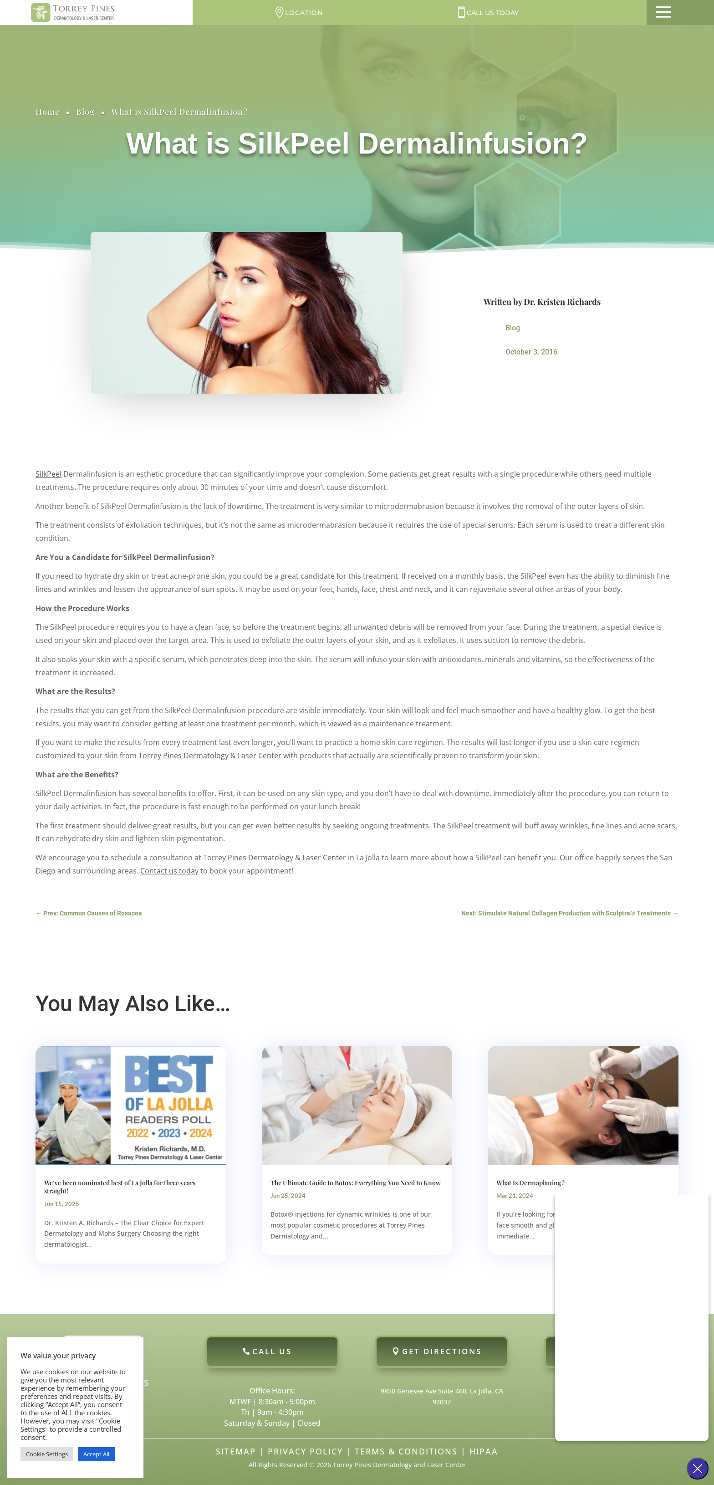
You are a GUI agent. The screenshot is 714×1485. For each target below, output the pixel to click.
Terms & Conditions (406, 1451)
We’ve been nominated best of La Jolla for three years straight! (119, 1186)
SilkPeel (48, 474)
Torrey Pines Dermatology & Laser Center (209, 755)
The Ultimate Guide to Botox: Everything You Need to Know (355, 1182)
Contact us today (169, 871)
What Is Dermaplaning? (530, 1182)
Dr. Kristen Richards (562, 301)
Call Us (272, 1351)
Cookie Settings (47, 1454)
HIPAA (483, 1451)
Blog (85, 111)
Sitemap (236, 1451)
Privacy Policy (305, 1451)
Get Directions (442, 1351)
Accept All (96, 1454)
